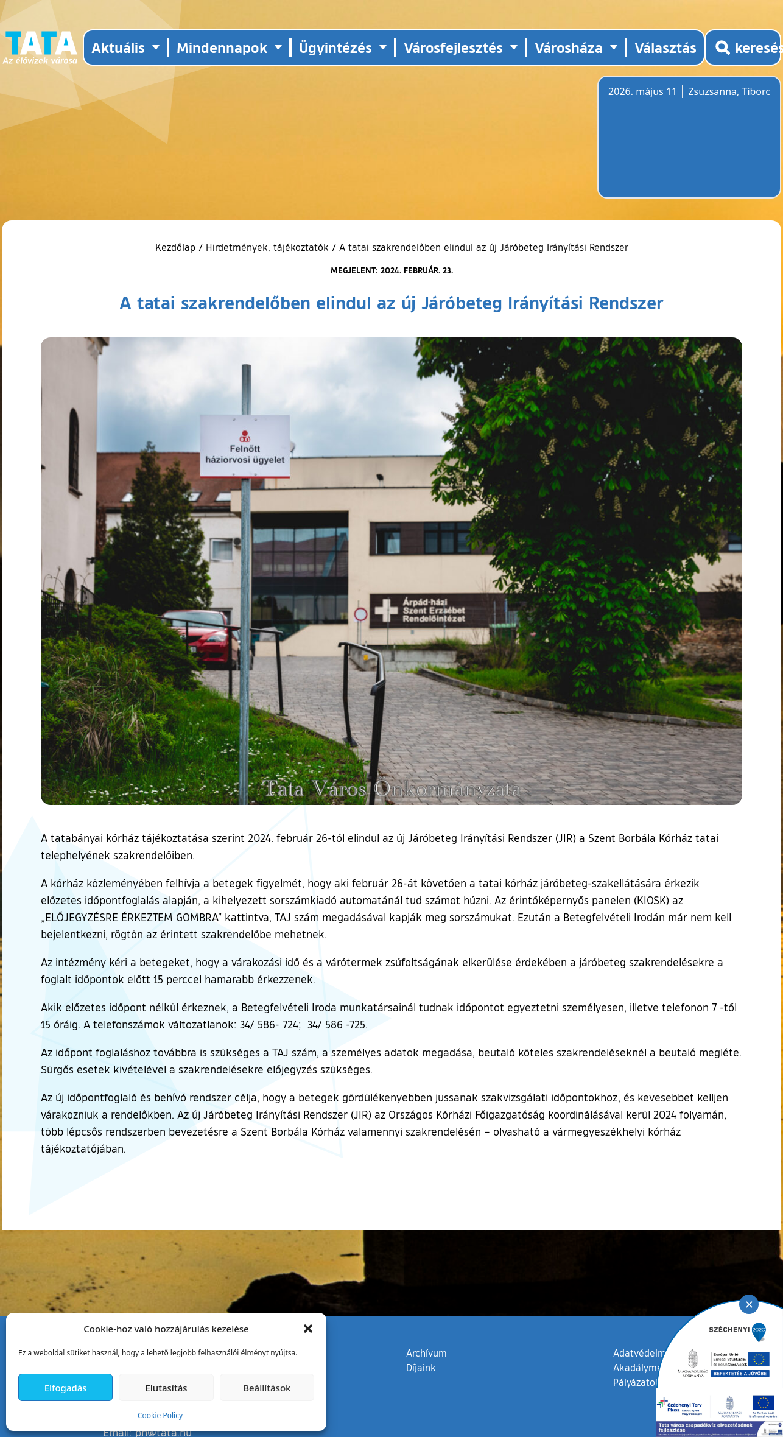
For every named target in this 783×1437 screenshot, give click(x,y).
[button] (308, 1329)
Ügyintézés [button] (335, 47)
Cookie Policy (160, 1415)
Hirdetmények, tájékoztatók (267, 247)
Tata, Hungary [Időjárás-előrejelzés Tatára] (676, 144)
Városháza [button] (569, 47)
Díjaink (421, 1367)
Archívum (426, 1352)
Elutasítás (166, 1388)
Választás (665, 47)
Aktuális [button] (118, 47)
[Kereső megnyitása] (742, 47)
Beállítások (266, 1388)
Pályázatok (637, 1382)
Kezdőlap (176, 247)
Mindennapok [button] (222, 47)
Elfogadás (65, 1388)
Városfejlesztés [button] (453, 47)
